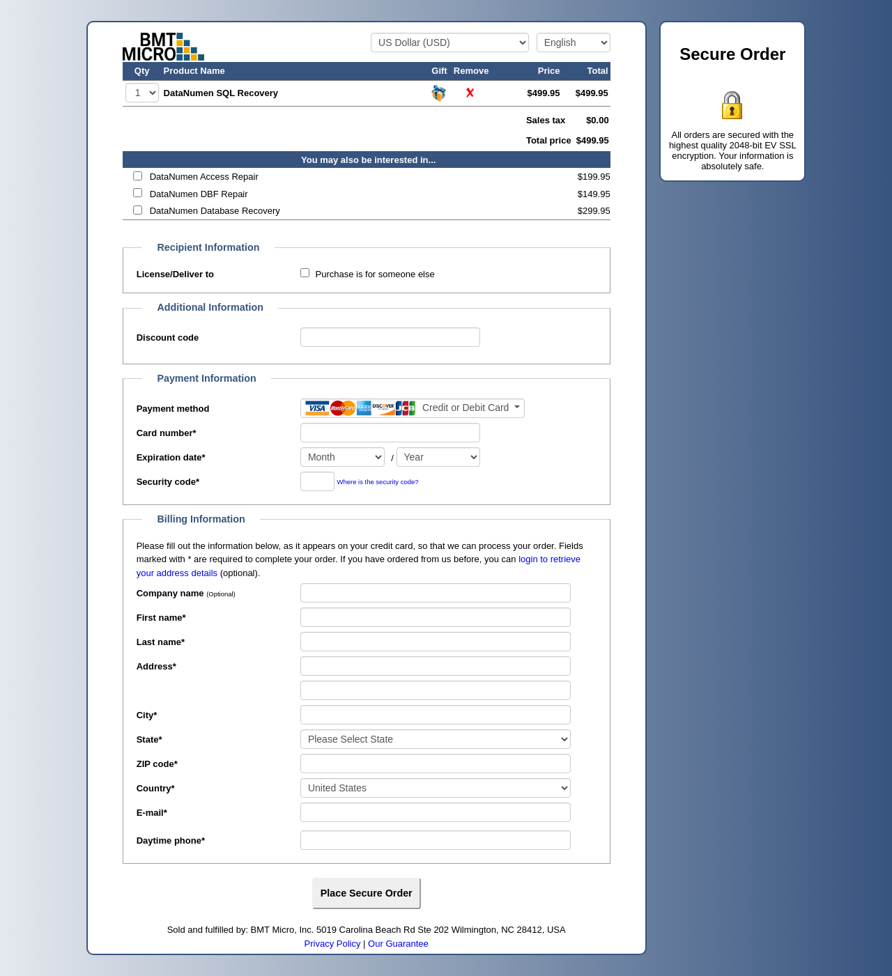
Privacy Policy (333, 943)
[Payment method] (412, 408)
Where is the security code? (378, 482)
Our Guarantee (398, 943)
